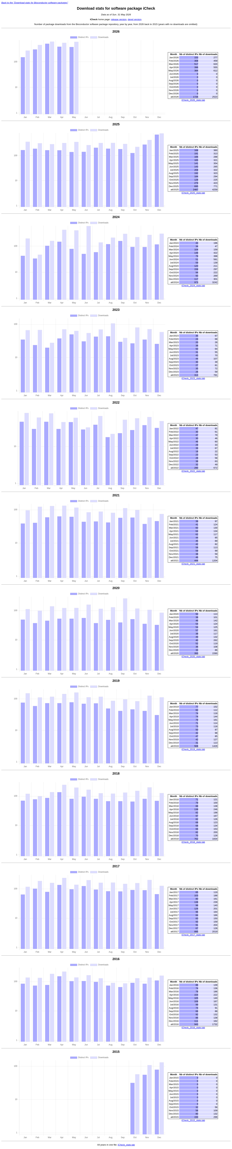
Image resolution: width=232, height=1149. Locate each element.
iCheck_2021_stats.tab (193, 564)
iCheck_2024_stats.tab (193, 285)
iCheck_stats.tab (126, 1145)
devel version (135, 19)
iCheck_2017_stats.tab (193, 935)
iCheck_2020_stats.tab (193, 657)
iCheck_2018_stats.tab (193, 842)
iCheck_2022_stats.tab (193, 471)
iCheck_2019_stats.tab (193, 749)
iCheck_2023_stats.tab (193, 378)
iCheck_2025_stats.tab (193, 193)
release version (119, 19)
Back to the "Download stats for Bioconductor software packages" (34, 2)
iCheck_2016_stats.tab (193, 1028)
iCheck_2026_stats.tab (193, 100)
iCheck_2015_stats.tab (193, 1121)
